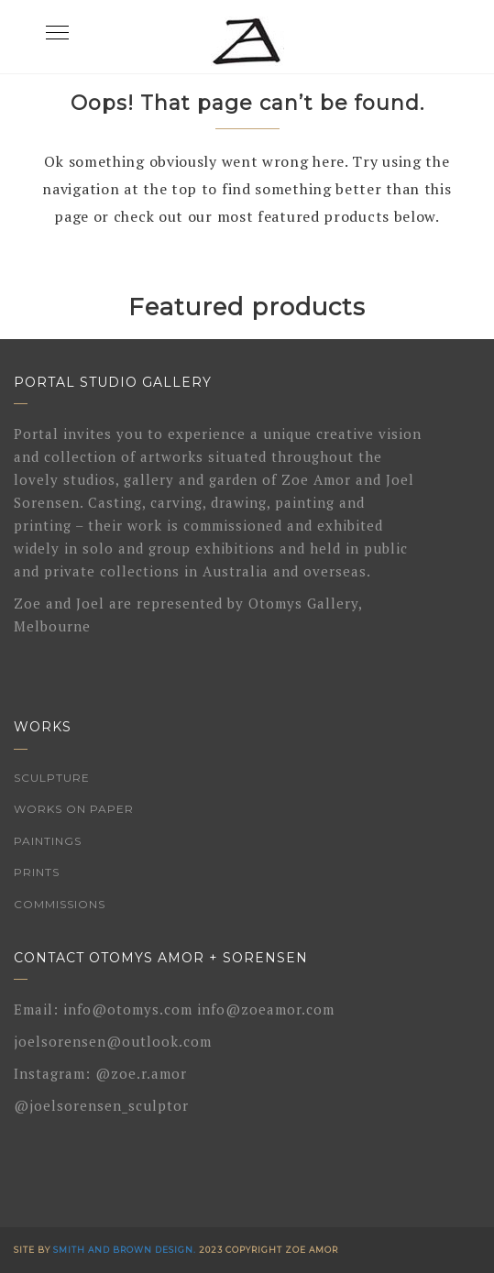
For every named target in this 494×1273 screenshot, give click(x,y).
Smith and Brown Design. (124, 1250)
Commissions (59, 904)
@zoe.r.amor (141, 1073)
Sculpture (52, 778)
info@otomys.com (127, 1009)
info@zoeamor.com (266, 1009)
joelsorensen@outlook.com (113, 1041)
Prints (37, 872)
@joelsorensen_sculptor (101, 1105)
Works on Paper (74, 809)
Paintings (48, 841)
